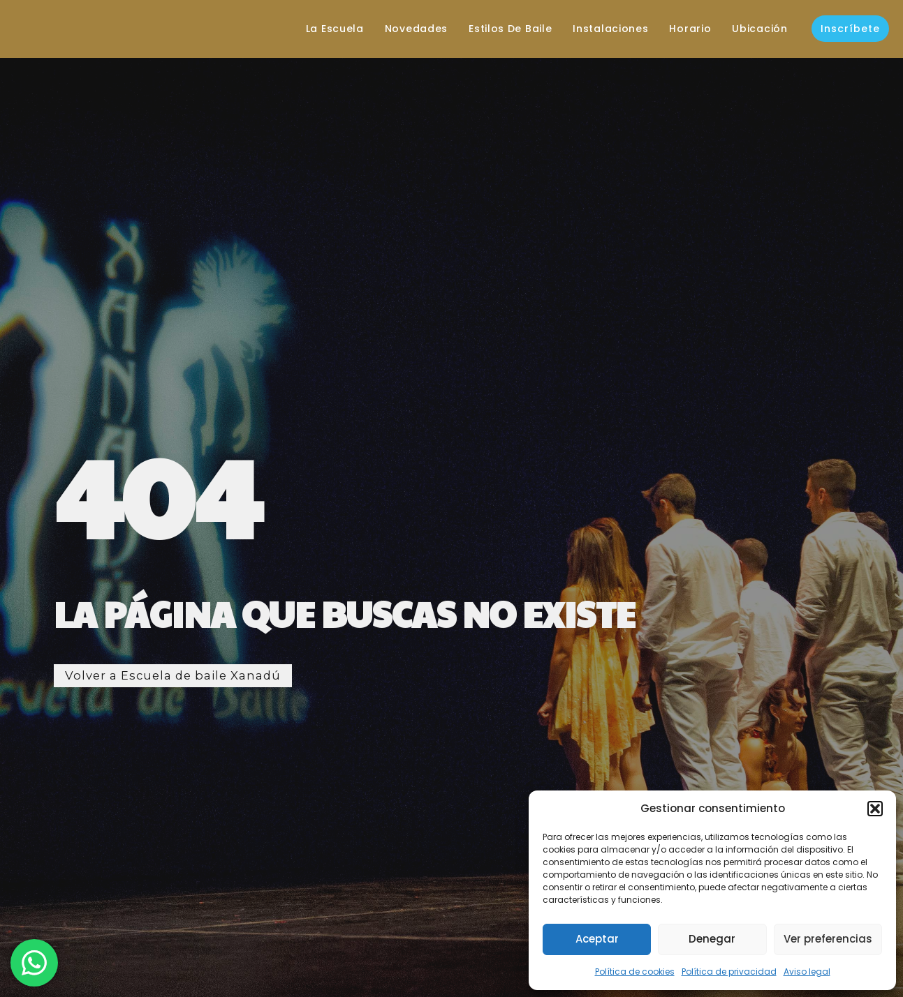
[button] (875, 809)
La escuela (325, 29)
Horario (680, 29)
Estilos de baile (500, 29)
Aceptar (597, 938)
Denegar (712, 938)
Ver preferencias (828, 938)
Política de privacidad (729, 971)
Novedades (406, 29)
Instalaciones (600, 29)
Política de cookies (635, 971)
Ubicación (749, 29)
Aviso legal (807, 971)
